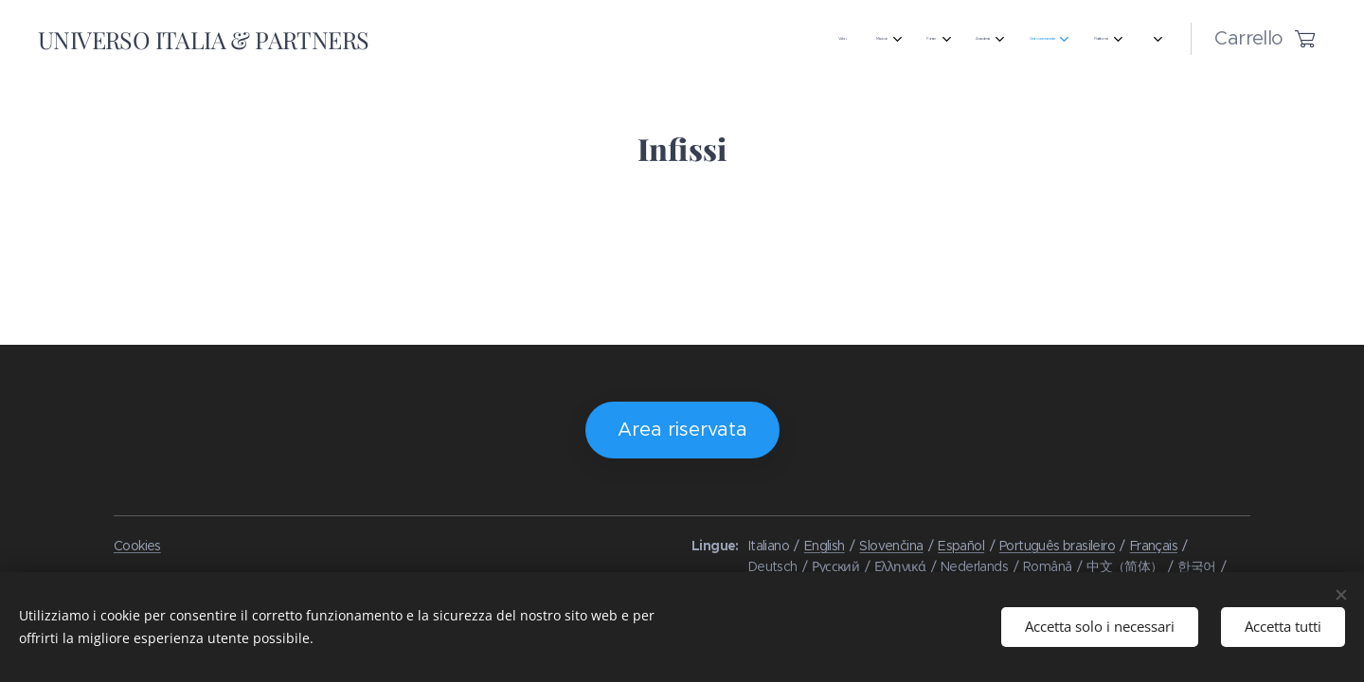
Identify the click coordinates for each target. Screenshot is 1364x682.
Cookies (137, 545)
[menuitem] (408, 39)
